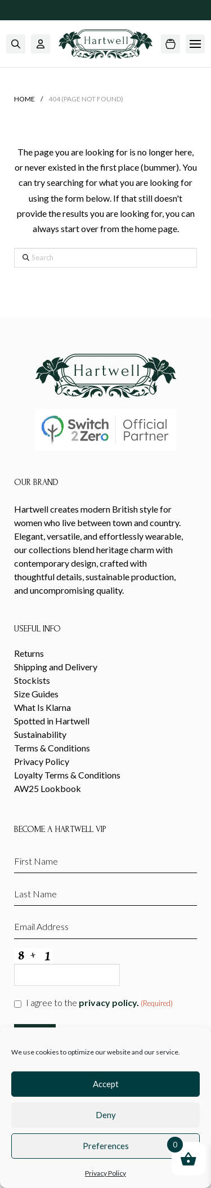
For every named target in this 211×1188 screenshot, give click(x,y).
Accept (106, 1084)
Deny (106, 1115)
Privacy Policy (105, 1173)
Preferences (106, 1146)
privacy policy (108, 1002)
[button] (15, 44)
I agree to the (99, 1003)
